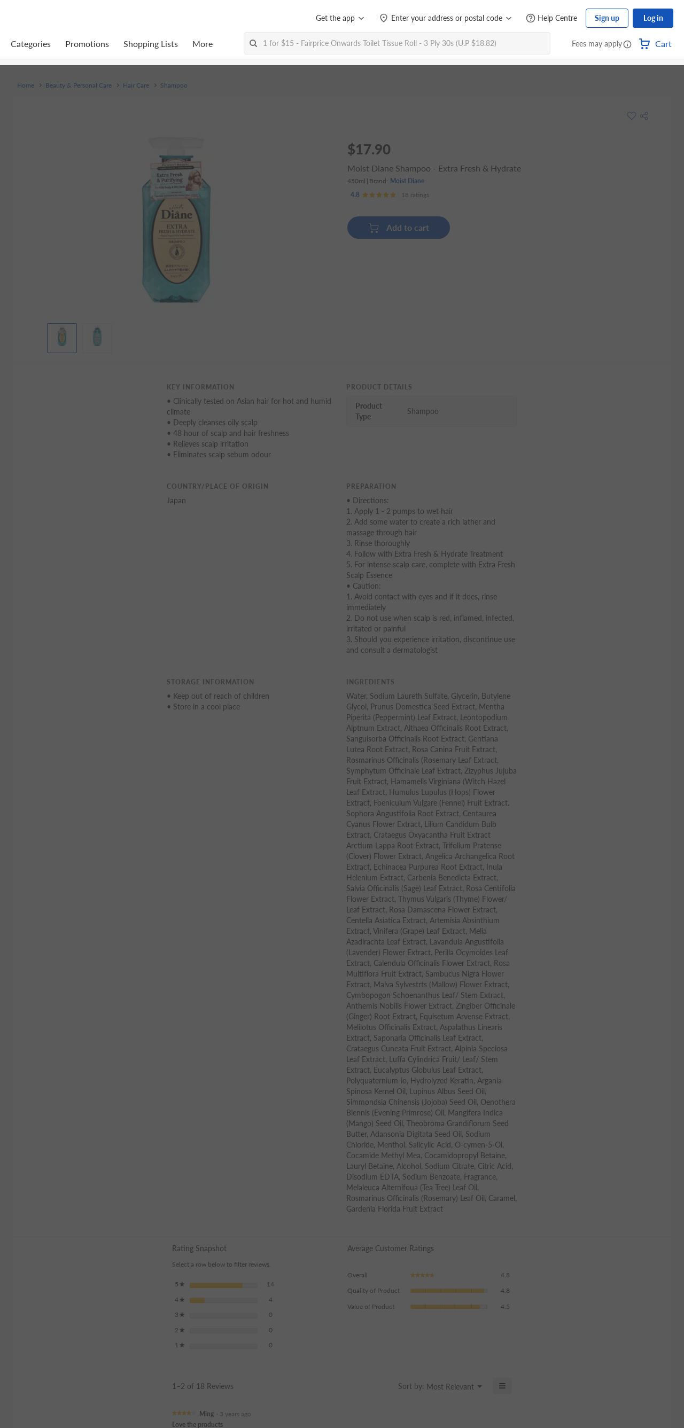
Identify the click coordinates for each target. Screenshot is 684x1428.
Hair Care (136, 85)
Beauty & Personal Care (78, 85)
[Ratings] (389, 195)
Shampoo (174, 85)
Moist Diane (407, 181)
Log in (653, 17)
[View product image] (62, 335)
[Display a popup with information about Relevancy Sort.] (383, 1385)
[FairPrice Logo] (41, 18)
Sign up (607, 17)
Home (25, 85)
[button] (627, 45)
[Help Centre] (551, 18)
